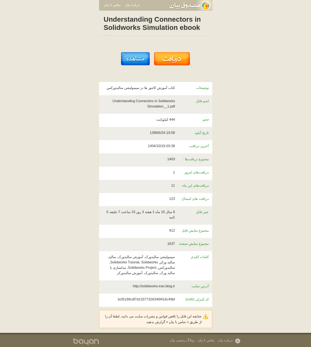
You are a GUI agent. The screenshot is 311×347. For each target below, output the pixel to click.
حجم (206, 119)
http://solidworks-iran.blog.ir (154, 286)
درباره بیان (132, 5)
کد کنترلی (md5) (197, 299)
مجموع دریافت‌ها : (196, 159)
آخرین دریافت (199, 146)
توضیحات (202, 88)
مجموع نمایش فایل (195, 230)
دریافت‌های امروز (196, 172)
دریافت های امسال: (195, 199)
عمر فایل (202, 212)
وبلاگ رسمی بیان (182, 340)
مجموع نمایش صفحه (194, 243)
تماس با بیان (112, 5)
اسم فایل (202, 101)
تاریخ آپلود (202, 133)
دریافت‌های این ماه (195, 185)
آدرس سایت (200, 286)
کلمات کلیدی (200, 257)
